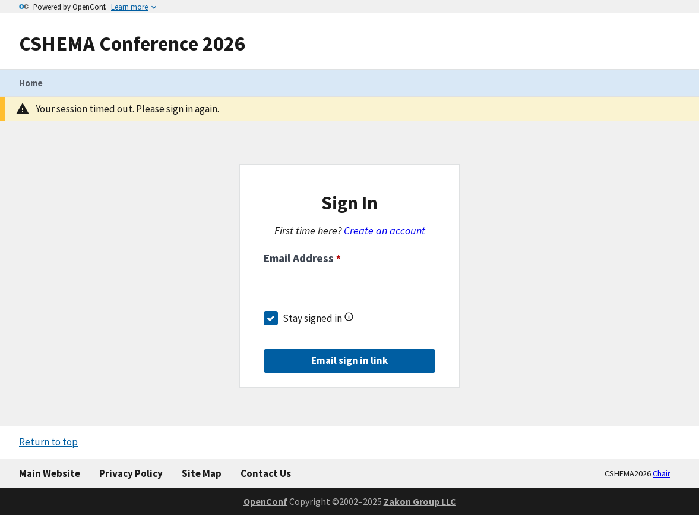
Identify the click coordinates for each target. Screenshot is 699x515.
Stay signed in (312, 318)
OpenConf (265, 501)
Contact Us (266, 473)
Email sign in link (349, 360)
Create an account (384, 230)
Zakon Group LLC (420, 501)
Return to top (48, 441)
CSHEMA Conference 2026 (132, 43)
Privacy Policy (131, 473)
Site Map (202, 473)
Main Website (49, 473)
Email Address (302, 258)
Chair (661, 473)
